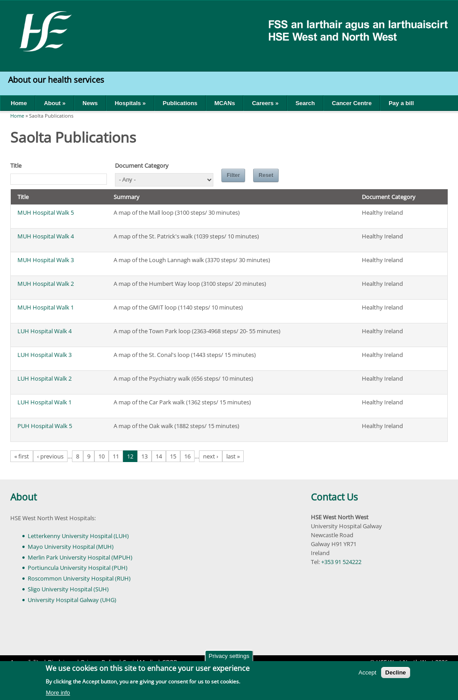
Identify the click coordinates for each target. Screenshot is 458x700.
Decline (395, 674)
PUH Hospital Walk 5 (44, 426)
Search (305, 103)
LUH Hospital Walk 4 (44, 331)
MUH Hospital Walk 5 (45, 212)
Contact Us (334, 497)
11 (116, 456)
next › (210, 456)
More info (58, 694)
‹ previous (50, 456)
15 (173, 456)
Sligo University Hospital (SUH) (68, 589)
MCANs (224, 103)
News (90, 103)
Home (19, 103)
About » (54, 103)
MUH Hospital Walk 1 (45, 307)
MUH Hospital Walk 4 (45, 236)
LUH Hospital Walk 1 (44, 402)
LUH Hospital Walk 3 (44, 355)
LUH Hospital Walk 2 (44, 378)
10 (101, 456)
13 (144, 456)
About (23, 497)
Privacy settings (228, 657)
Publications (180, 103)
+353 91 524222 (341, 562)
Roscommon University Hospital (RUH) (79, 578)
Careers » (265, 103)
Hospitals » (129, 103)
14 (159, 456)
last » (233, 456)
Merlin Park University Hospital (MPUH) (80, 557)
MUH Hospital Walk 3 (45, 260)
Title (15, 165)
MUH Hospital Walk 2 (45, 284)
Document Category (142, 165)
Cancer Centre (352, 103)
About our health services (57, 79)
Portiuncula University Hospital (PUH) (77, 568)
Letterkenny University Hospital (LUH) (78, 536)
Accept (368, 674)
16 (187, 456)
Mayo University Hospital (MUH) (71, 547)
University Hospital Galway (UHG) (72, 600)
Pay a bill (401, 103)
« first (21, 456)
